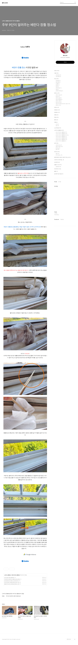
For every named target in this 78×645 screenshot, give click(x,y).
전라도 (56, 107)
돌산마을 (58, 82)
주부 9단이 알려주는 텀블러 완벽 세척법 (12, 579)
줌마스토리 (5, 3)
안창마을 (58, 80)
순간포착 (57, 162)
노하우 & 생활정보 (7, 575)
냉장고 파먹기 (59, 146)
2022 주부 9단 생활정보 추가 (62, 135)
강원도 (56, 115)
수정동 (57, 83)
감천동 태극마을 (59, 90)
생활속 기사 (58, 165)
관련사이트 (69, 639)
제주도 (56, 93)
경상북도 (57, 112)
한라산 (58, 96)
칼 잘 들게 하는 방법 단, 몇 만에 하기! (11, 580)
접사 (57, 125)
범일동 (57, 85)
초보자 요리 (59, 145)
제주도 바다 (58, 102)
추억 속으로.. (59, 155)
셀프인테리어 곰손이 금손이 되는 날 (62, 157)
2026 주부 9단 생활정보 (61, 141)
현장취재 (58, 166)
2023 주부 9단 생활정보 (61, 136)
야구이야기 (57, 169)
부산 (56, 79)
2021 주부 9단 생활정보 (61, 132)
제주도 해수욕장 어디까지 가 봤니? (63, 103)
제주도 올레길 (59, 99)
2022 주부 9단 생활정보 (61, 133)
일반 (57, 153)
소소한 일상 (57, 128)
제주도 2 (58, 105)
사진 (57, 124)
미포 (57, 86)
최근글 (55, 181)
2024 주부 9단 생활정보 (61, 138)
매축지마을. (58, 87)
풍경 (56, 120)
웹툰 (56, 171)
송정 (57, 89)
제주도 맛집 (59, 95)
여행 (55, 122)
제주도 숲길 (58, 97)
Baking (58, 148)
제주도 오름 (58, 100)
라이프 (57, 152)
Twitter (62, 219)
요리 (56, 143)
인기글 (59, 181)
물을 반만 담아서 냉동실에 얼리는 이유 (11, 583)
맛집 (56, 117)
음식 (57, 149)
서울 (56, 73)
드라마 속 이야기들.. (59, 160)
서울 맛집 (58, 75)
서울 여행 (58, 76)
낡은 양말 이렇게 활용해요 (9, 577)
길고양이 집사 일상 (58, 174)
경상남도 (57, 110)
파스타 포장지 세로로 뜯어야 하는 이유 (11, 582)
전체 (56, 70)
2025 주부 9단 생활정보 (16, 575)
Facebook (56, 219)
